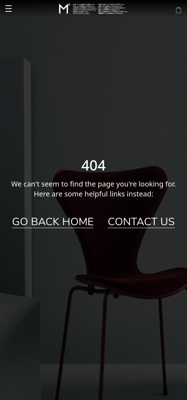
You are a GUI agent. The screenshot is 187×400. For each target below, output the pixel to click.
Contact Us (141, 222)
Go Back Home (53, 222)
